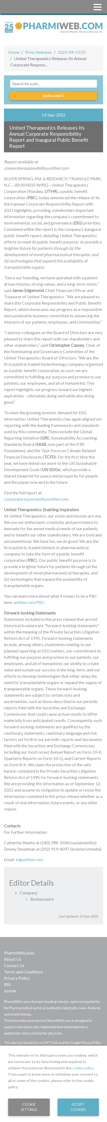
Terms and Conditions (23, 971)
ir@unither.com (29, 859)
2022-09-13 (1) (71, 52)
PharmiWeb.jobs (19, 952)
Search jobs (53, 95)
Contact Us (14, 965)
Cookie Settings (29, 1106)
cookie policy (82, 1068)
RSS (7, 984)
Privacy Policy (17, 977)
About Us (12, 959)
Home (13, 52)
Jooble (10, 990)
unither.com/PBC (29, 602)
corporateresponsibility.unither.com (36, 498)
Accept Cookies (78, 1106)
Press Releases (38, 52)
